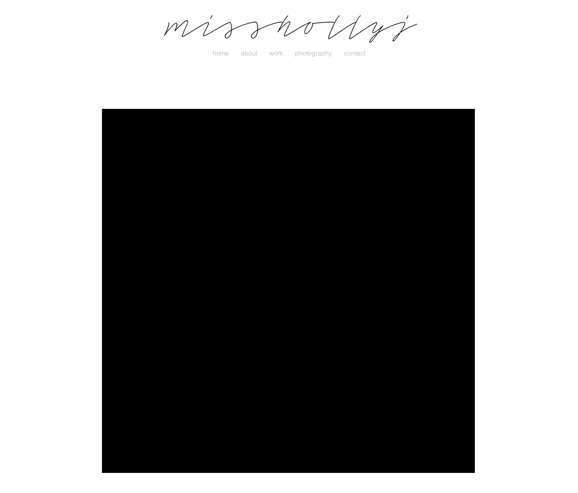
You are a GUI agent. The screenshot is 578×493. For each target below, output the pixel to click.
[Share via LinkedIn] (183, 291)
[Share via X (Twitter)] (163, 291)
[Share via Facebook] (144, 291)
